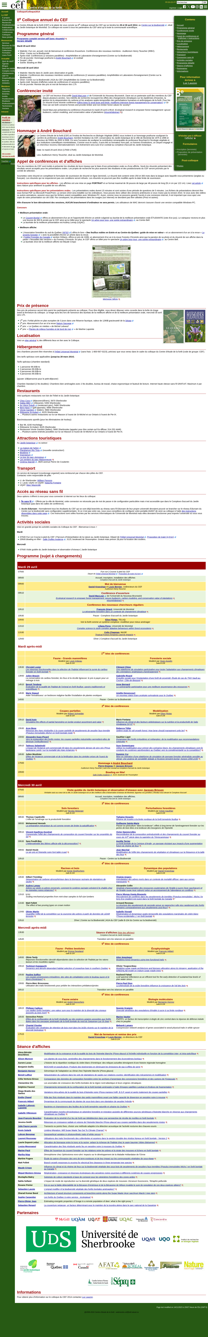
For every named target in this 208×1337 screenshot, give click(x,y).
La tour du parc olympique (44, 469)
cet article (33, 190)
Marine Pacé (36, 1173)
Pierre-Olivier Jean (39, 1224)
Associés (6, 91)
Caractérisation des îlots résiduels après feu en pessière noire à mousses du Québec (94, 1169)
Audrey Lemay (44, 902)
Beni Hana (36, 419)
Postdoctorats (8, 99)
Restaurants (182, 49)
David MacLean (91, 95)
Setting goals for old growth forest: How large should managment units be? (156, 742)
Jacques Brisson (130, 782)
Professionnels (8, 104)
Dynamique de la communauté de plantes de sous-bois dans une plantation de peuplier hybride (99, 1122)
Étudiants (6, 101)
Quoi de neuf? (8, 61)
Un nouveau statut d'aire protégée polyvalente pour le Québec (150, 707)
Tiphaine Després (130, 833)
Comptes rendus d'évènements (9, 72)
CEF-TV (5, 76)
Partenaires (182, 68)
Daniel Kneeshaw (103, 598)
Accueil (4, 12)
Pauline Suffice (44, 993)
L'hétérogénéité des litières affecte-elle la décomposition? (63, 860)
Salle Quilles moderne (65, 551)
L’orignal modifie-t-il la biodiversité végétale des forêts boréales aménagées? (90, 1212)
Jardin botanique (39, 454)
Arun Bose (42, 740)
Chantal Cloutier (45, 1046)
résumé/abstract (144, 114)
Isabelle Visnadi (130, 930)
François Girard (110, 621)
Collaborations (8, 30)
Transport (181, 55)
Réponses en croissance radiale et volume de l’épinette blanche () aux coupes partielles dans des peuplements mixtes (115, 1145)
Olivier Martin (44, 930)
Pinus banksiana (65, 762)
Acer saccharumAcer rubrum (163, 906)
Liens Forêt (7, 55)
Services (5, 43)
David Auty (42, 731)
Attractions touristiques (187, 52)
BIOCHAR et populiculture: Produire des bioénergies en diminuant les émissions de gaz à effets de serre (103, 1087)
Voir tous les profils (8, 156)
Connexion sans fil (185, 57)
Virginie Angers (129, 893)
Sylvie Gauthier (169, 827)
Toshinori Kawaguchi (47, 984)
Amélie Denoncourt (131, 704)
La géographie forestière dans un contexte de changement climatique (120, 623)
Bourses (5, 81)
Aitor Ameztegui (130, 976)
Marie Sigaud (43, 704)
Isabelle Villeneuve (39, 1134)
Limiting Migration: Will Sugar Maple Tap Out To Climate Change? (85, 1153)
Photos (180, 166)
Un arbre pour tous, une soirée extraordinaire (139, 229)
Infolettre (6, 83)
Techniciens (7, 106)
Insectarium (37, 466)
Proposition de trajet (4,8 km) (172, 548)
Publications (7, 28)
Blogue (5, 66)
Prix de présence (184, 41)
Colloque (33, 12)
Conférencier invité (185, 31)
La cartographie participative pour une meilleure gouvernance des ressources (157, 698)
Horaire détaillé (36, 41)
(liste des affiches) (132, 951)
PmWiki (14, 164)
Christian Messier (18, 146)
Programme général (186, 28)
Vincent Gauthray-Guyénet (50, 848)
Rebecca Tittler (129, 740)
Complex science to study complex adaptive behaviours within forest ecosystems (120, 640)
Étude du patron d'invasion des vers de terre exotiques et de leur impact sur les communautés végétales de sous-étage (110, 1181)
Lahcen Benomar (38, 1157)
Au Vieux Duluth (39, 417)
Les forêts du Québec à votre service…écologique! (78, 1220)
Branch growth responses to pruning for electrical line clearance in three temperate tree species (99, 1186)
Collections (7, 50)
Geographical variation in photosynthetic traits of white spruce (83, 1157)
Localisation (182, 44)
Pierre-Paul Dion (130, 1002)
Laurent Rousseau (39, 1161)
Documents (7, 48)
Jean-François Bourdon (37, 1140)
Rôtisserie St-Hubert (41, 424)
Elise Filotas (117, 631)
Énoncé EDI (7, 20)
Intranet (4, 112)
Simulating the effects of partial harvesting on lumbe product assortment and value (75, 733)
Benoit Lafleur (37, 1096)
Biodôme (36, 464)
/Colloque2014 (45, 12)
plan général (42, 349)
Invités (5, 96)
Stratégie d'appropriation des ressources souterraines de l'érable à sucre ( (156, 904)
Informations (182, 71)
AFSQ (78, 242)
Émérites (6, 94)
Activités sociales (185, 60)
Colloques (6, 35)
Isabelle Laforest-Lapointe (38, 1127)
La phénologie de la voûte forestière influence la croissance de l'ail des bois (156, 1004)
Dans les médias (9, 69)
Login (180, 8)
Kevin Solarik (36, 1153)
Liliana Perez (110, 637)
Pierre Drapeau (111, 782)
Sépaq (140, 330)
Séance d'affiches (185, 66)
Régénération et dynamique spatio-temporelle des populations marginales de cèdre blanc (163, 932)
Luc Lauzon (190, 83)
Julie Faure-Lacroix (39, 1149)
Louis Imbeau (84, 672)
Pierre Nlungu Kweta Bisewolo (137, 913)
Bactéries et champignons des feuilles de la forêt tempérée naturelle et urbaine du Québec (96, 1127)
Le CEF (4, 15)
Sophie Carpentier (39, 1220)
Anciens (5, 108)
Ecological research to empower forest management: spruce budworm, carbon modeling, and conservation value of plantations (120, 610)
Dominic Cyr (128, 768)
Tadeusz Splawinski (47, 757)
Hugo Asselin (169, 672)
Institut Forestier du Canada (49, 246)
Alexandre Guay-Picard (48, 748)
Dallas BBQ (37, 414)
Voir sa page (6, 153)
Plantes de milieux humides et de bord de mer (62, 338)
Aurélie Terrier (129, 857)
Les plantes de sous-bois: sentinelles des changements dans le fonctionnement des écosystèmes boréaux (104, 1079)
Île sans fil (38, 513)
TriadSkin (5, 161)
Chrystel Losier (45, 679)
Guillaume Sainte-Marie (133, 839)
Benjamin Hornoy (169, 1020)
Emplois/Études (8, 78)
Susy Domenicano (131, 757)
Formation (6, 53)
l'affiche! (189, 138)
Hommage (181, 33)
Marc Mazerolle (45, 496)
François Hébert (169, 970)
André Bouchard (75, 58)
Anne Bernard (129, 696)
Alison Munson (37, 1079)
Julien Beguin (44, 687)
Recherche (6, 23)
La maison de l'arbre (41, 459)
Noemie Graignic (130, 1026)
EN (169, 2)
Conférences (7, 32)
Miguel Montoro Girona (41, 1196)
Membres (5, 86)
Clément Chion (129, 679)
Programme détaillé (185, 63)
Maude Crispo (37, 1191)
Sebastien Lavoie (38, 1212)
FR (166, 2)
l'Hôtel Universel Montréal (78, 361)
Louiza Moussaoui (39, 1169)
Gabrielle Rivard (130, 687)
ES (172, 2)
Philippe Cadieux (45, 1026)
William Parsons (56, 492)
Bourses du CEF (9, 46)
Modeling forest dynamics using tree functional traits (146, 978)
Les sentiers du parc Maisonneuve (47, 471)
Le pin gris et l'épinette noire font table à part (57, 868)
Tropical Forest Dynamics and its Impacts (120, 646)
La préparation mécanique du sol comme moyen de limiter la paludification (71, 842)
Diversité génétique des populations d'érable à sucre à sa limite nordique (155, 1029)
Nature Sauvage (75, 332)
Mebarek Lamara (130, 1046)
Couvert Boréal (44, 227)
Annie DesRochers (84, 887)
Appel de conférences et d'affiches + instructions (188, 37)
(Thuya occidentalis (140, 935)
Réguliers (6, 89)
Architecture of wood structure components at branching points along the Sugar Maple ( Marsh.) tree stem (110, 1216)
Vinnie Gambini (39, 421)
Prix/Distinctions (9, 25)
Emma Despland (84, 970)
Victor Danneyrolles (132, 848)
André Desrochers (84, 1020)
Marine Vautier (129, 1035)
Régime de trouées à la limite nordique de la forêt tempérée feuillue (153, 835)
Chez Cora (37, 412)
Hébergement (183, 46)
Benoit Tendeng (45, 696)
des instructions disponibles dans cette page (53, 525)
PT (175, 2)
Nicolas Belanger (84, 827)
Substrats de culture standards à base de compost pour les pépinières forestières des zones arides (100, 1200)
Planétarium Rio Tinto (42, 462)
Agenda (5, 64)
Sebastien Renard (39, 1228)
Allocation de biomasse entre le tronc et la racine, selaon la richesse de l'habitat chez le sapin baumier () (110, 1165)
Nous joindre (7, 37)
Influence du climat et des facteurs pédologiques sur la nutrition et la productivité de (160, 733)
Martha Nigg (36, 1177)
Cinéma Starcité (39, 473)
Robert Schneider (84, 725)
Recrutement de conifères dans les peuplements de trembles (150, 915)
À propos (6, 18)
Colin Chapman (117, 644)
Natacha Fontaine (65, 494)
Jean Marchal (128, 866)
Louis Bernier (121, 598)
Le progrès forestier (53, 244)
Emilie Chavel (36, 1118)
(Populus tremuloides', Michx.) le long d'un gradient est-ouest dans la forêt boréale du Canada (160, 916)
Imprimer (172, 8)
